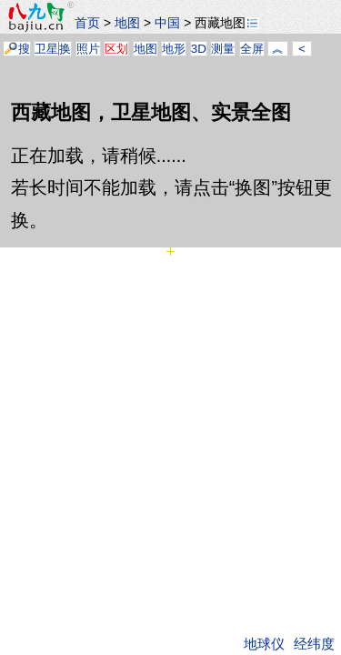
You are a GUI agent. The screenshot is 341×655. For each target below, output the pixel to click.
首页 (87, 22)
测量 (223, 48)
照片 (88, 48)
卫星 (46, 48)
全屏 (252, 48)
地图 (127, 22)
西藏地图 (227, 22)
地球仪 (264, 644)
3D (198, 48)
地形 (174, 48)
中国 (167, 22)
